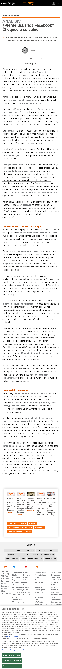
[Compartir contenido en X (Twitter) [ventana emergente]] (26, 58)
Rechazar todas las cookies (12, 663)
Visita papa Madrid (13, 550)
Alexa (14, 350)
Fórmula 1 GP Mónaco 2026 (43, 555)
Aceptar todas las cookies (11, 658)
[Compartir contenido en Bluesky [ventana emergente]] (31, 58)
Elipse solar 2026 (35, 559)
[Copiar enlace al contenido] (40, 58)
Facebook (36, 69)
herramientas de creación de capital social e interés (32, 368)
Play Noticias (50, 559)
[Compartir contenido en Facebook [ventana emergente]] (21, 58)
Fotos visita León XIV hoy (18, 555)
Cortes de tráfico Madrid (47, 550)
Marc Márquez (12, 559)
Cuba (23, 559)
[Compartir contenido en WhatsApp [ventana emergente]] (35, 58)
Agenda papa (28, 550)
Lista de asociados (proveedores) (13, 652)
